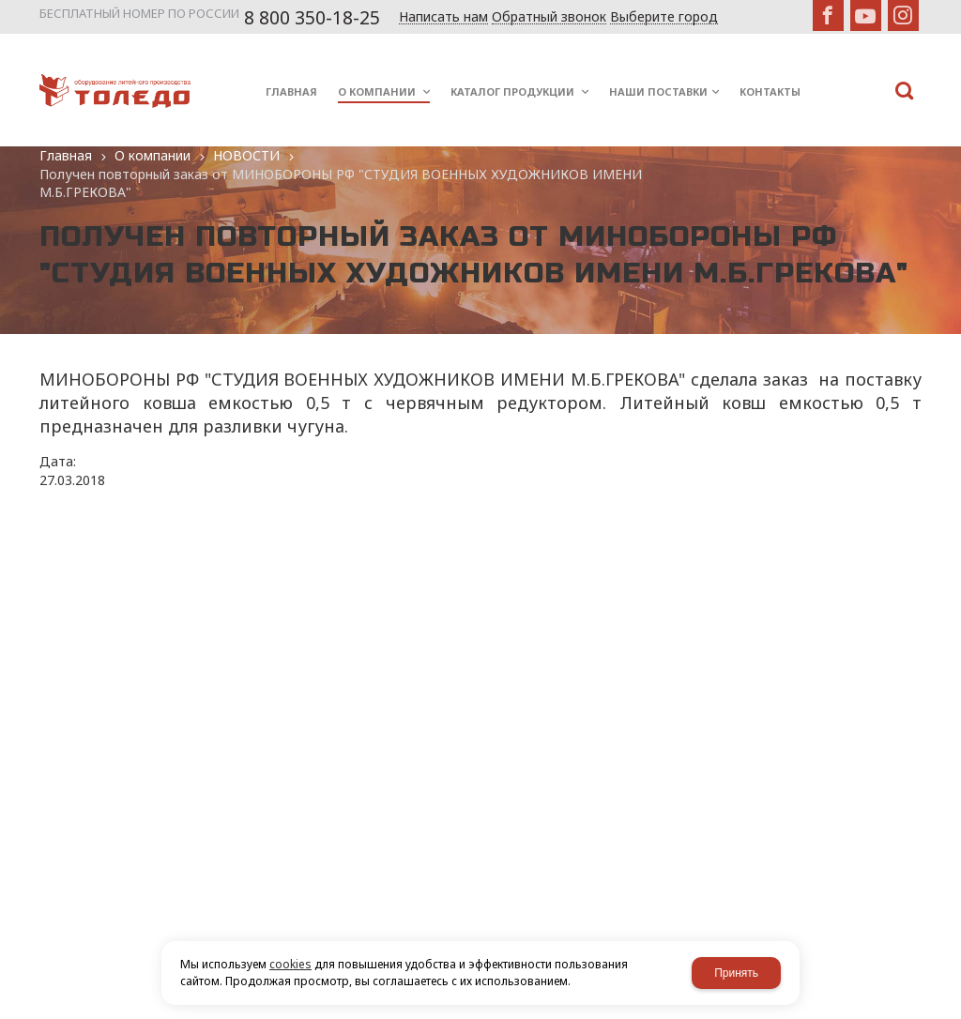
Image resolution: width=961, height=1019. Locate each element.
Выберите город (664, 17)
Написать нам (443, 17)
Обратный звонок (549, 17)
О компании (152, 155)
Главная (65, 155)
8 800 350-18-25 (312, 18)
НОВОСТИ (246, 155)
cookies (290, 964)
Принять (736, 973)
